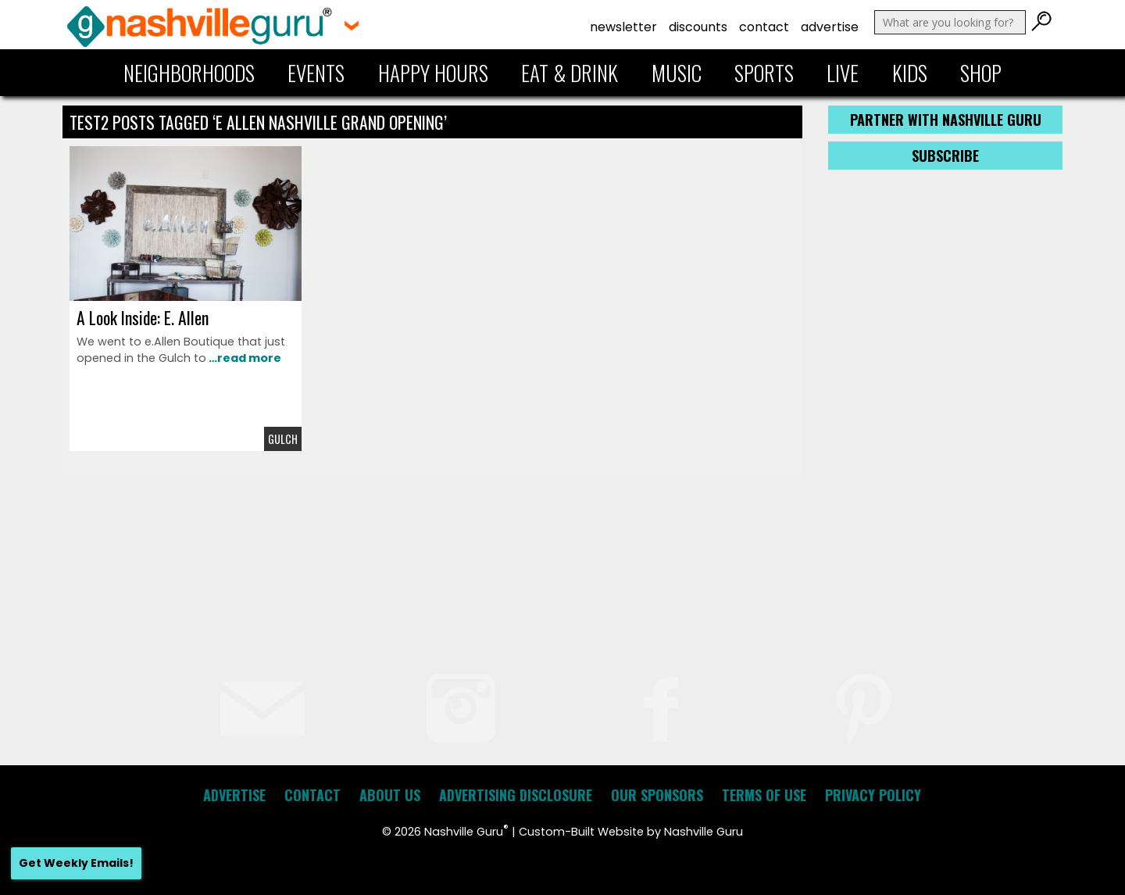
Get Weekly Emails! (76, 863)
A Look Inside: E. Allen (143, 317)
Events (316, 72)
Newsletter (623, 27)
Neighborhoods (189, 72)
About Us (389, 795)
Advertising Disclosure (515, 795)
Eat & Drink (569, 72)
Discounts (698, 27)
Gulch (283, 439)
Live (843, 72)
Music (677, 72)
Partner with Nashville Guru (945, 119)
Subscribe (945, 155)
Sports (764, 72)
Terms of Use (764, 795)
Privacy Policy (873, 795)
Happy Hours (433, 72)
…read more (243, 358)
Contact (764, 27)
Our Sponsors (657, 795)
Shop (981, 72)
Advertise (830, 27)
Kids (909, 72)
